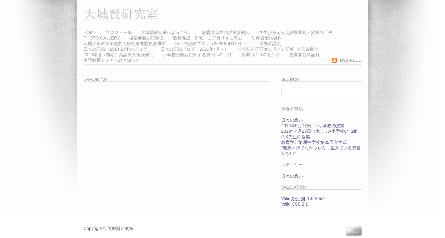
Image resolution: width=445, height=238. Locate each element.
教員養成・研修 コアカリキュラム (207, 37)
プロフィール (119, 32)
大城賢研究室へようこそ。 (167, 32)
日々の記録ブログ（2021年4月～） (194, 49)
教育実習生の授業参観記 (226, 32)
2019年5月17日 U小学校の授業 (313, 125)
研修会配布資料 (267, 37)
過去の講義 (270, 43)
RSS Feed (351, 60)
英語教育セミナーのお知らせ (111, 60)
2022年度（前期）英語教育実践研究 (118, 54)
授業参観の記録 (305, 54)
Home (89, 32)
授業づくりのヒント (260, 54)
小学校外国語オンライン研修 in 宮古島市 (278, 49)
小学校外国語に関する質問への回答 (197, 54)
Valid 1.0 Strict (302, 198)
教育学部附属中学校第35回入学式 (314, 142)
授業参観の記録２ (146, 37)
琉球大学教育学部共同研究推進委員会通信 (124, 43)
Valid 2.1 (294, 204)
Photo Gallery (101, 37)
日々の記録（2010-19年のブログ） (117, 49)
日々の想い (292, 120)
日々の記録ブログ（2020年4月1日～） (212, 43)
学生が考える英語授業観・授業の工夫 (296, 32)
